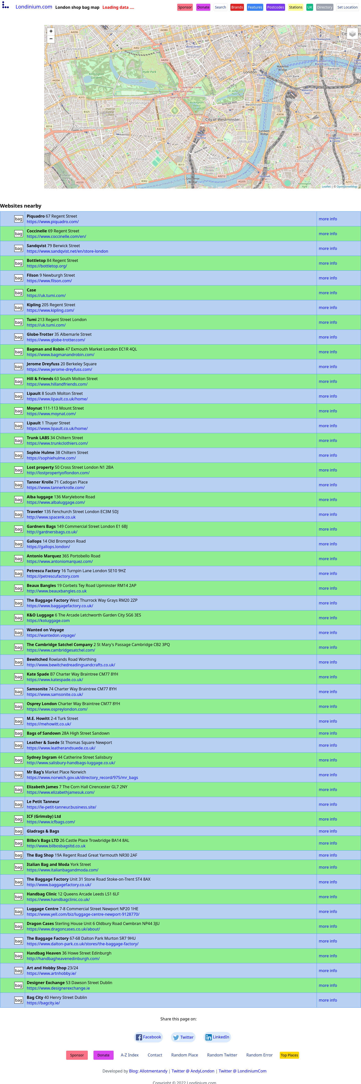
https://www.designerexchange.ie (58, 988)
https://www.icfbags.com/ (51, 822)
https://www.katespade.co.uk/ (55, 679)
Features (255, 7)
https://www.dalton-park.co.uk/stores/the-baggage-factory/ (83, 944)
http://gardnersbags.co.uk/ (52, 532)
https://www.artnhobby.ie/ (51, 973)
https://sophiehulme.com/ (51, 458)
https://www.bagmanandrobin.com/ (61, 354)
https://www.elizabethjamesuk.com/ (61, 792)
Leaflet (326, 186)
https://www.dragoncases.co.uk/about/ (63, 929)
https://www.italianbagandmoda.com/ (63, 870)
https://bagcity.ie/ (43, 1003)
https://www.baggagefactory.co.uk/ (60, 605)
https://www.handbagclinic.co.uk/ (58, 899)
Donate (203, 7)
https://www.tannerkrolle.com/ (56, 487)
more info (328, 219)
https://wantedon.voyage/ (51, 635)
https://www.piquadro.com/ (53, 221)
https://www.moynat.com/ (51, 413)
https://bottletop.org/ (47, 266)
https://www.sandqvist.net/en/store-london (67, 251)
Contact (155, 1055)
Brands (237, 7)
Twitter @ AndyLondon (193, 1071)
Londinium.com (26, 6)
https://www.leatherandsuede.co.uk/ (61, 748)
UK (309, 7)
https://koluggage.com (48, 620)
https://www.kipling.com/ (50, 310)
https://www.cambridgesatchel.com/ (61, 650)
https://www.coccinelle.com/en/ (56, 236)
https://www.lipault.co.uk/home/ (57, 399)
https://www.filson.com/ (49, 280)
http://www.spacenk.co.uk (51, 517)
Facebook (148, 1037)
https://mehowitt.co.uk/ (49, 724)
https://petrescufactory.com (53, 576)
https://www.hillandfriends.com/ (57, 384)
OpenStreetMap (347, 186)
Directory (324, 7)
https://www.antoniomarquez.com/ (60, 561)
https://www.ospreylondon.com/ (57, 709)
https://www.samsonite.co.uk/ (55, 694)
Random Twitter (222, 1055)
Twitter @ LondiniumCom (243, 1071)
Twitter (183, 1037)
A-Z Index (130, 1055)
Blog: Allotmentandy (148, 1071)
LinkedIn (217, 1037)
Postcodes (275, 7)
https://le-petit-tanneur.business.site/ (62, 807)
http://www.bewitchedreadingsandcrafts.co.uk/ (71, 665)
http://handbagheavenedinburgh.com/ (63, 958)
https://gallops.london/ (48, 546)
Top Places (289, 1055)
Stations (295, 7)
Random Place (184, 1055)
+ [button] (51, 32)
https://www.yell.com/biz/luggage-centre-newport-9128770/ (83, 914)
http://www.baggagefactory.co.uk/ (59, 884)
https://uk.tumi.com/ (46, 295)
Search (220, 7)
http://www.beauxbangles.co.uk (57, 591)
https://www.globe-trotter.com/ (56, 340)
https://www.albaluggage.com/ (56, 502)
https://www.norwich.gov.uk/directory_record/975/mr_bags (82, 777)
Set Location (348, 7)
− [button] (51, 39)
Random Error (259, 1055)
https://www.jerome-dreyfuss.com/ (59, 369)
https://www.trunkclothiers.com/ (57, 443)
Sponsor (185, 7)
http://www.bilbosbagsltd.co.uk (56, 846)
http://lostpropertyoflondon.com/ (58, 473)
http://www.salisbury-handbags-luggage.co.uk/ (71, 762)
